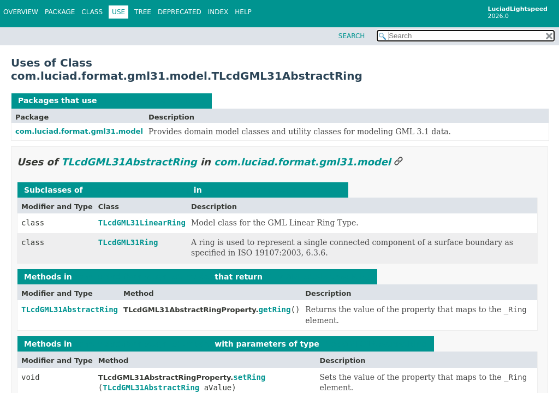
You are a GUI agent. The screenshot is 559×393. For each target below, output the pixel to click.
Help (243, 12)
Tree (142, 12)
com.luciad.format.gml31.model (79, 131)
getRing (274, 309)
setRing (249, 377)
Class (92, 12)
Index (218, 12)
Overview (20, 12)
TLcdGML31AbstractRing (152, 100)
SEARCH (351, 36)
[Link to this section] (398, 162)
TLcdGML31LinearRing (142, 222)
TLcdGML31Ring (128, 242)
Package (60, 12)
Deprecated (179, 12)
